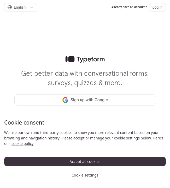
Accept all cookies (84, 161)
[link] (85, 59)
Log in (157, 7)
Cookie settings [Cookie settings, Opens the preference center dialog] (85, 175)
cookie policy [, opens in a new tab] (22, 143)
